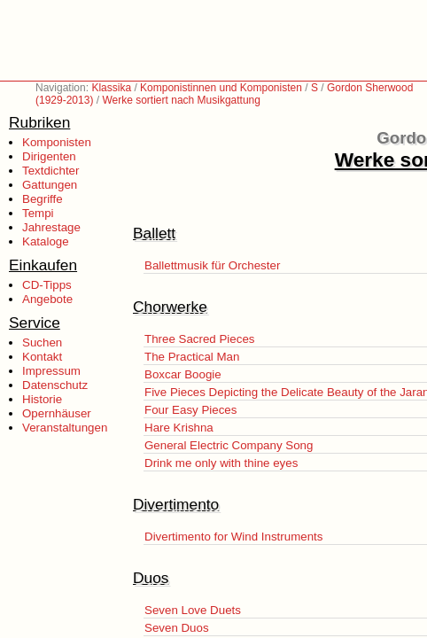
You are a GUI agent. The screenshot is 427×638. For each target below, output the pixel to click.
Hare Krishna (179, 427)
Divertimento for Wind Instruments (233, 536)
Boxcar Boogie (182, 374)
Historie (42, 399)
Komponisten (56, 142)
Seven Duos (176, 627)
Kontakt (42, 356)
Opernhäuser (56, 413)
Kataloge (45, 241)
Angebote (47, 299)
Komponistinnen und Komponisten (221, 88)
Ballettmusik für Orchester (212, 265)
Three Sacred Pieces (199, 339)
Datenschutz (55, 385)
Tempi (38, 213)
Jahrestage (51, 227)
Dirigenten (49, 156)
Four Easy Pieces (190, 409)
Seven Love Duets (192, 610)
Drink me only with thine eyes (221, 463)
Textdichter (50, 170)
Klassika (111, 88)
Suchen (42, 342)
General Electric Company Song (228, 445)
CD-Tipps (47, 285)
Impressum (51, 370)
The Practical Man (191, 356)
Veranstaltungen (64, 427)
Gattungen (49, 184)
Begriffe (42, 199)
